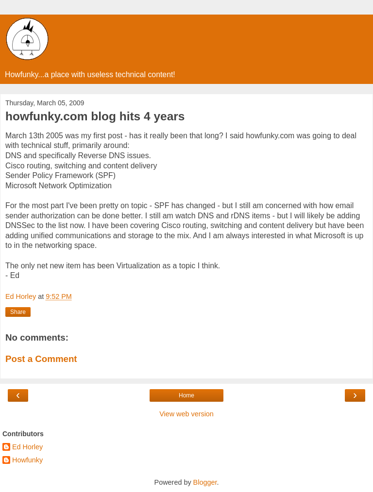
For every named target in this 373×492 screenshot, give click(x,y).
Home (186, 395)
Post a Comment (41, 359)
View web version (186, 414)
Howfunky (27, 460)
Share (18, 312)
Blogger (205, 482)
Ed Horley (27, 447)
